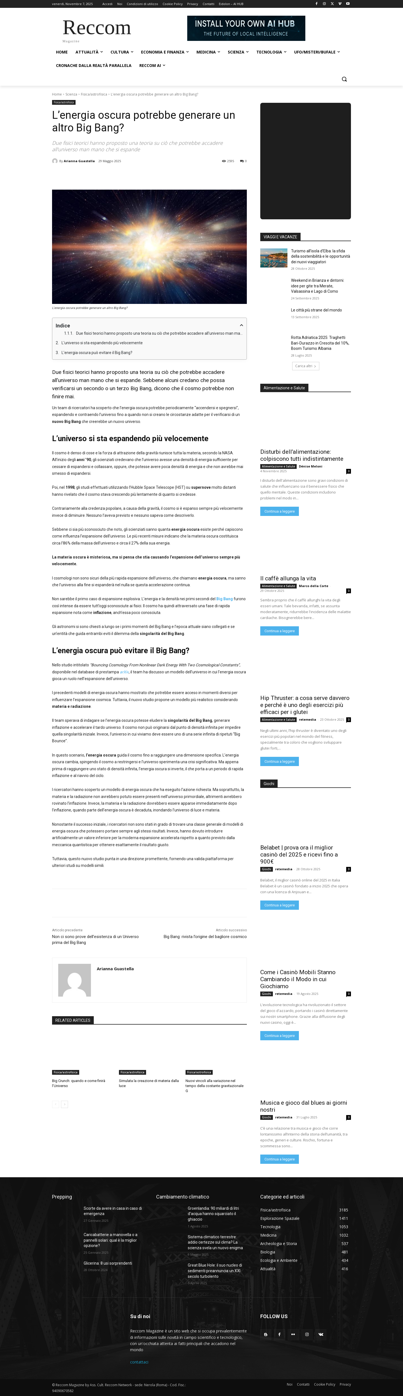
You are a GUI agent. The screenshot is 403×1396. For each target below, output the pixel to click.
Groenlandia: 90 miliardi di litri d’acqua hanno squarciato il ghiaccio (213, 1214)
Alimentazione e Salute (278, 466)
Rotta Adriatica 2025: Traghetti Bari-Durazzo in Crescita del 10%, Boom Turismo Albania (320, 343)
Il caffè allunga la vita (288, 578)
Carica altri (305, 366)
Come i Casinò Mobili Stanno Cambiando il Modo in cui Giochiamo (298, 979)
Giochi (266, 869)
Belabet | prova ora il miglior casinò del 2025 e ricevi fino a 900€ (299, 854)
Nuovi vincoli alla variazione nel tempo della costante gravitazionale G (214, 1086)
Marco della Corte (313, 586)
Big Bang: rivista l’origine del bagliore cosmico (205, 936)
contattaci (139, 1362)
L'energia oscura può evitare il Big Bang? (97, 352)
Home (57, 94)
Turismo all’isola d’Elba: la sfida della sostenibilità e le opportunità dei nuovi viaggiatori (320, 256)
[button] (344, 79)
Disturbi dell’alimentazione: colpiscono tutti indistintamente (301, 455)
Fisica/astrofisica (94, 94)
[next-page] (64, 1104)
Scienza (71, 94)
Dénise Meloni (310, 466)
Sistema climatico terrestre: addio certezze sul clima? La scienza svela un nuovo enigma (215, 1242)
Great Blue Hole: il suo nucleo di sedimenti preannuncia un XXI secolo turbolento (215, 1270)
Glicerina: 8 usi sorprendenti (108, 1263)
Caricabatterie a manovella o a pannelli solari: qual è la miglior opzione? (110, 1240)
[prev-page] (55, 1104)
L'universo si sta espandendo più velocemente (102, 343)
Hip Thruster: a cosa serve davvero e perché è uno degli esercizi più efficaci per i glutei (305, 705)
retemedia (307, 719)
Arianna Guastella (79, 161)
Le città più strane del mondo (316, 310)
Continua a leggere (279, 511)
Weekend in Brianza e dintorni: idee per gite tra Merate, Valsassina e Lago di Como (317, 286)
